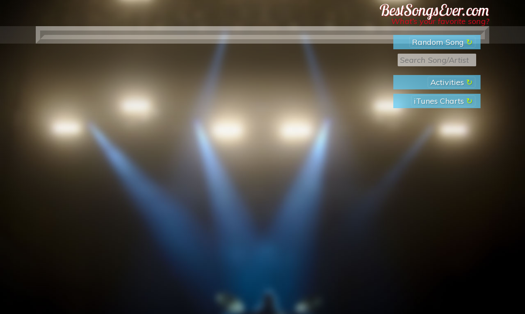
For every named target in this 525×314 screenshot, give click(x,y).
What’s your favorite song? (440, 21)
